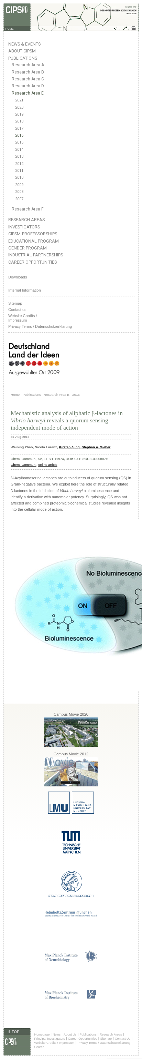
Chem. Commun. (23, 465)
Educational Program (33, 241)
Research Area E (28, 93)
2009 (19, 185)
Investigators (24, 226)
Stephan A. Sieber (95, 447)
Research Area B (28, 72)
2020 (19, 107)
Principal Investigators (49, 1038)
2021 (19, 100)
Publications (22, 58)
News (57, 1034)
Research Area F (28, 209)
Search (39, 1047)
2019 (19, 114)
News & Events (24, 44)
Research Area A (28, 64)
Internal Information (24, 290)
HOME (10, 28)
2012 (19, 163)
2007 (19, 199)
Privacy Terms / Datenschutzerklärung (40, 326)
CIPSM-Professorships (32, 233)
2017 (19, 128)
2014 (19, 149)
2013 (19, 156)
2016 (19, 135)
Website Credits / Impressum (54, 1043)
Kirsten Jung (69, 447)
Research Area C (28, 79)
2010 (19, 177)
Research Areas (26, 219)
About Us (70, 1034)
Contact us (17, 309)
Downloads (17, 277)
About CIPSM (22, 50)
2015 (19, 142)
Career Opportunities (32, 262)
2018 (19, 121)
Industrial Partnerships (35, 254)
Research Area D (28, 86)
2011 (19, 170)
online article (47, 465)
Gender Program (27, 248)
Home (15, 394)
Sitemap (15, 303)
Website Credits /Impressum (22, 318)
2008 (19, 191)
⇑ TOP (13, 1032)
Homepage (42, 1034)
